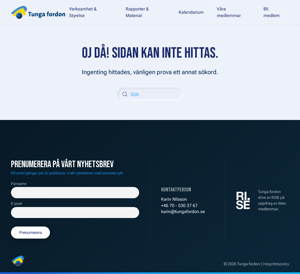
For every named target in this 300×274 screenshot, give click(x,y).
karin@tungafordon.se (183, 211)
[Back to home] (38, 12)
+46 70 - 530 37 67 (179, 205)
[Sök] (150, 94)
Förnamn (19, 183)
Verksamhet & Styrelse (83, 12)
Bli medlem (271, 12)
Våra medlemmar (229, 12)
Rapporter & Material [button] (137, 12)
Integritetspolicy (276, 264)
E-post (16, 203)
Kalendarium (191, 12)
